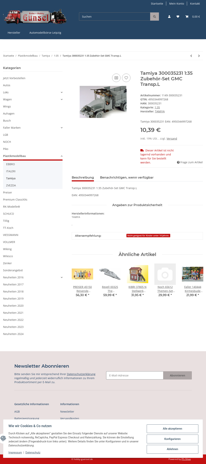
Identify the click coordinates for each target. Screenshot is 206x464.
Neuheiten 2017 (13, 284)
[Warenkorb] (192, 16)
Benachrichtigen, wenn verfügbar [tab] (127, 177)
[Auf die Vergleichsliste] (116, 78)
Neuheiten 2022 (13, 320)
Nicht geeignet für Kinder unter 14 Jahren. (148, 235)
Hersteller (14, 32)
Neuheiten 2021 (13, 312)
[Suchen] (114, 16)
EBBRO (10, 164)
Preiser (7, 192)
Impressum (16, 452)
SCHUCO (8, 213)
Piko (5, 149)
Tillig (6, 221)
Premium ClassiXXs (15, 199)
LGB (5, 135)
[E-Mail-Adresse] (134, 375)
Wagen (7, 99)
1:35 (157, 107)
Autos (6, 85)
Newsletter (67, 411)
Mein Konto (176, 3)
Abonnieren (177, 375)
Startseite (157, 3)
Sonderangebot (13, 270)
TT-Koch (8, 228)
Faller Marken (12, 127)
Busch (7, 120)
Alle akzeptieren (171, 429)
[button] (169, 16)
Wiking (7, 249)
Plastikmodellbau (14, 156)
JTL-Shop (186, 459)
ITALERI (10, 171)
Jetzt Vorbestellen (14, 78)
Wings (7, 106)
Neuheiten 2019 (13, 298)
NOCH (7, 142)
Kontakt (195, 3)
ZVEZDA (11, 185)
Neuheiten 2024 (13, 334)
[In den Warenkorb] (75, 68)
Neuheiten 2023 (13, 327)
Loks (6, 92)
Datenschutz (33, 452)
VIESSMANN (10, 235)
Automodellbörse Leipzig (45, 32)
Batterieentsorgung (26, 418)
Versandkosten (69, 418)
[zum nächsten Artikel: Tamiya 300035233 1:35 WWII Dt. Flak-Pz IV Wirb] (199, 56)
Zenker (7, 263)
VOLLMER (9, 242)
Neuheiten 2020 (13, 305)
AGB (17, 411)
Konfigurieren (171, 438)
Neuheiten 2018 (13, 291)
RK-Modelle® (11, 206)
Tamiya (10, 178)
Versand (172, 138)
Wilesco (8, 256)
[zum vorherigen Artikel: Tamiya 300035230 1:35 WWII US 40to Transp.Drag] (191, 56)
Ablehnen (171, 448)
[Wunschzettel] (177, 16)
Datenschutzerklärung (81, 374)
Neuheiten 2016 (13, 277)
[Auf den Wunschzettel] (126, 78)
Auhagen (9, 113)
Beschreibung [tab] (83, 177)
